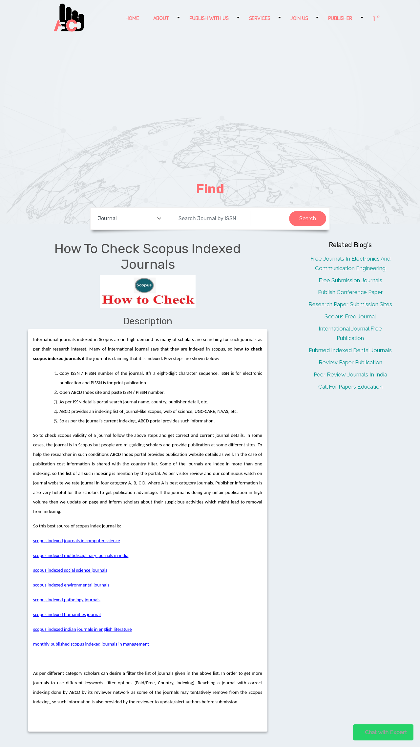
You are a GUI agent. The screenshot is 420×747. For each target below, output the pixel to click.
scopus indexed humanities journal (67, 614)
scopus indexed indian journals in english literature (82, 629)
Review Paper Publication (350, 362)
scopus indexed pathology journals (66, 600)
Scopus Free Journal (350, 316)
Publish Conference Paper (350, 292)
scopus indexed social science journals (70, 570)
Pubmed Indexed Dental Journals (350, 350)
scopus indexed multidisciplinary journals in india (80, 555)
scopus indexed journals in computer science (76, 541)
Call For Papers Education (350, 386)
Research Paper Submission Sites (350, 304)
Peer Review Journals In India (350, 374)
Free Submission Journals (350, 280)
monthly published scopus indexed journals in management (91, 644)
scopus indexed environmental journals (71, 585)
